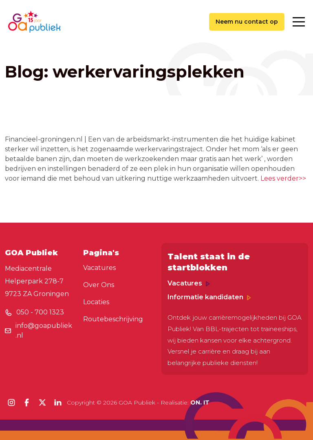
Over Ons (98, 285)
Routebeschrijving (113, 319)
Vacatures (99, 268)
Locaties (96, 302)
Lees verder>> (283, 178)
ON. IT (199, 402)
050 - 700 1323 (40, 312)
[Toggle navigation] (299, 22)
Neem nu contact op (247, 21)
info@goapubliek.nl (43, 330)
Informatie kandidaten (209, 297)
